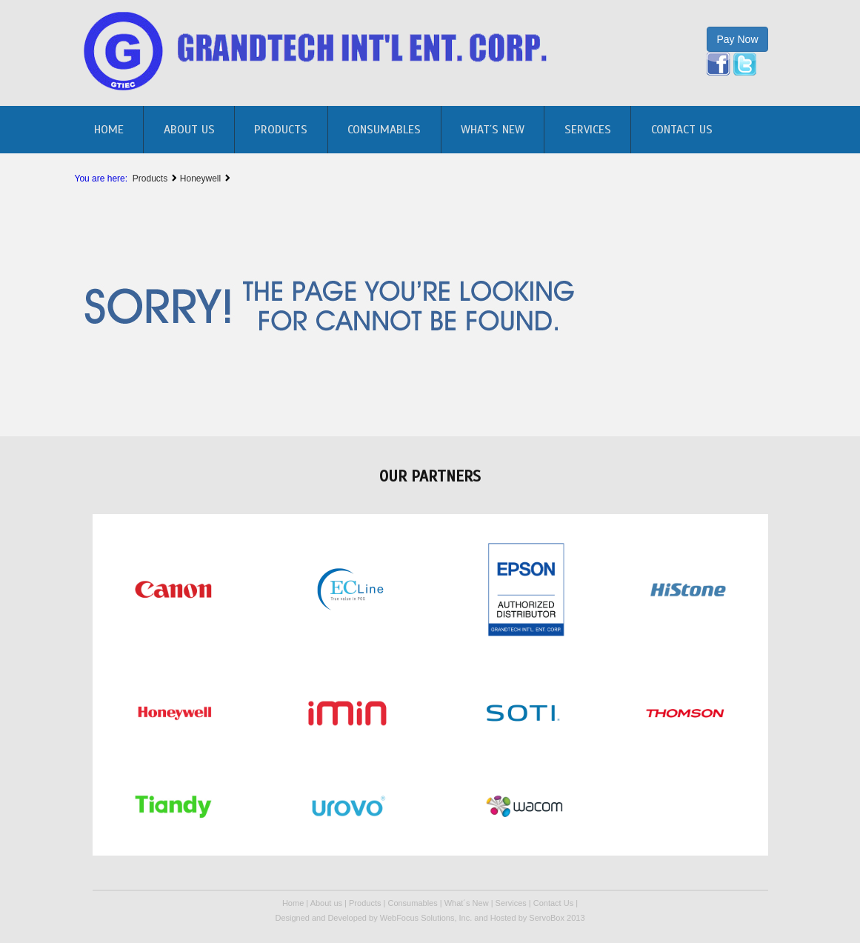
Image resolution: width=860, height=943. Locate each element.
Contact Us (682, 129)
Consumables (384, 129)
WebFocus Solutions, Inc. (426, 917)
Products (280, 129)
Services (587, 129)
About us (189, 129)
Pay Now (737, 39)
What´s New (492, 129)
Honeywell (202, 178)
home (109, 129)
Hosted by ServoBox (528, 917)
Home (293, 903)
